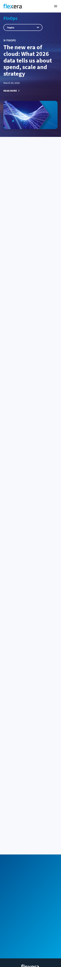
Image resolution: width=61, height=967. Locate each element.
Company (30, 930)
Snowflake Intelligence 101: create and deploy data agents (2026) (29, 333)
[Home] (13, 6)
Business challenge (30, 898)
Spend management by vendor (30, 909)
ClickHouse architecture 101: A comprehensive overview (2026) (30, 743)
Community (17, 854)
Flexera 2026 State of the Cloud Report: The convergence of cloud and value (28, 196)
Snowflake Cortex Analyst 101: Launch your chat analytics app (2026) (28, 675)
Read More (10, 90)
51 (30, 778)
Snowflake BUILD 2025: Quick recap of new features (29, 610)
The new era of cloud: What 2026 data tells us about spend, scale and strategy (27, 60)
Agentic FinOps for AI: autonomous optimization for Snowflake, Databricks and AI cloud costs (28, 542)
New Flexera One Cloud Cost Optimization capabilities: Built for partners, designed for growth (30, 403)
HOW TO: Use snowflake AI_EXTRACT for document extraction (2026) (29, 265)
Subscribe (44, 854)
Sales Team (30, 832)
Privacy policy (30, 958)
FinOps (10, 18)
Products (30, 920)
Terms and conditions (30, 964)
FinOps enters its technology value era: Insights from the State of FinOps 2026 (30, 473)
